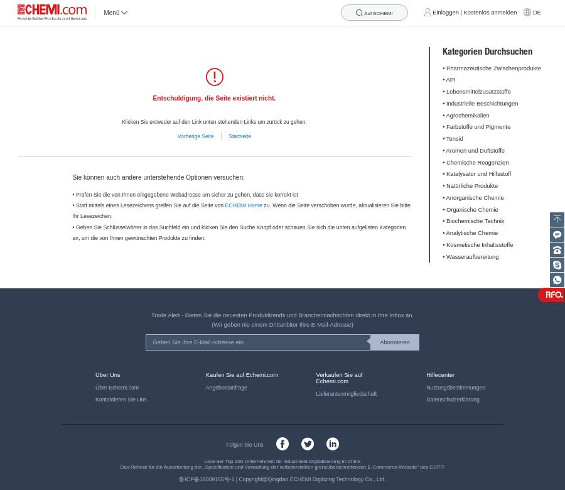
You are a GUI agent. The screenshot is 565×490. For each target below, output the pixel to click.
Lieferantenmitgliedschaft (346, 394)
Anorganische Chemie (475, 198)
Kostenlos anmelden (490, 12)
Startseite (240, 136)
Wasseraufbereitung (472, 257)
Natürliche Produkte (472, 186)
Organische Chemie (472, 210)
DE (537, 12)
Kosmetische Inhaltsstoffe (479, 245)
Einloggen (446, 12)
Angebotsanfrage (226, 387)
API (451, 80)
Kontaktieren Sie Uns (121, 399)
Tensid (454, 139)
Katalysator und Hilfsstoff (478, 174)
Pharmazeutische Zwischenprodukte (493, 68)
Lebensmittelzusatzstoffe (478, 92)
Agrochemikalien (468, 115)
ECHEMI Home (243, 205)
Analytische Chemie (472, 233)
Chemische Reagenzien (477, 163)
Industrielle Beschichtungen (482, 104)
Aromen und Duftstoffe (475, 151)
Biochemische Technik (475, 221)
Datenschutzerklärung (453, 399)
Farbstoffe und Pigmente (478, 127)
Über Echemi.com (117, 387)
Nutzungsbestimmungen (455, 387)
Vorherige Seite (196, 136)
